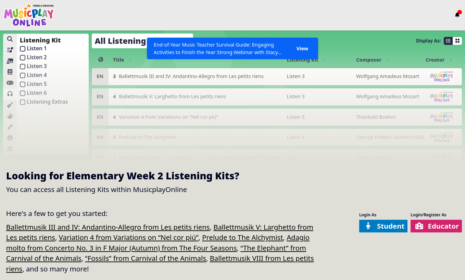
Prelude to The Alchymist (242, 237)
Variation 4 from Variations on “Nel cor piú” (129, 237)
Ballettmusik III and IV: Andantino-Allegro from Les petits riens (108, 227)
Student (384, 226)
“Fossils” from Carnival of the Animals (145, 258)
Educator (437, 226)
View (302, 48)
